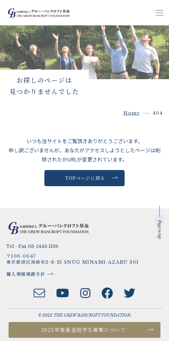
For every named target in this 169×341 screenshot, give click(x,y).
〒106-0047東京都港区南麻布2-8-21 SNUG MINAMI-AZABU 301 (72, 259)
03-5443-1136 (43, 246)
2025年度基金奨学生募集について (83, 329)
